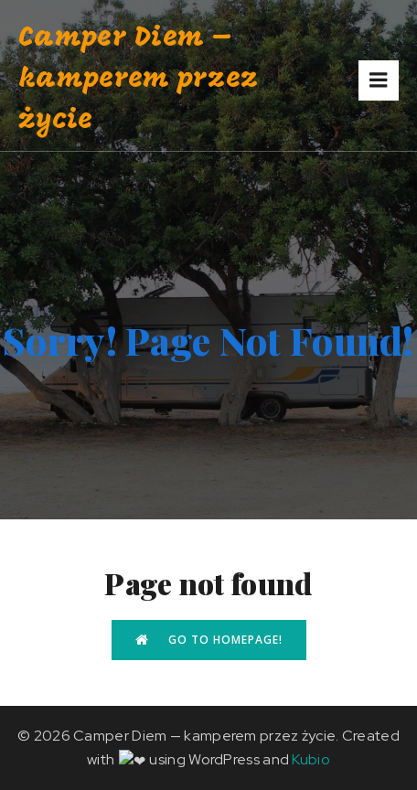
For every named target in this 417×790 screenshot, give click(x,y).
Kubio (302, 759)
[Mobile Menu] (378, 80)
